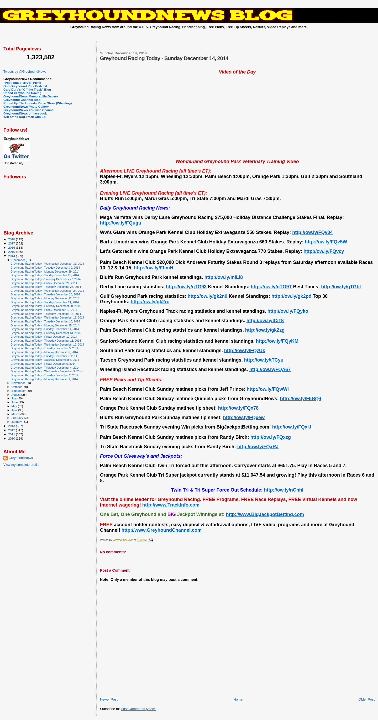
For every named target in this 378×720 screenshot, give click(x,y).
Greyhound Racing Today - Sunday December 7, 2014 (43, 356)
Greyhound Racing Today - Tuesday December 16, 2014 (45, 321)
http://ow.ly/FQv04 (312, 232)
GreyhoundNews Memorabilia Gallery (30, 96)
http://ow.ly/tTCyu (263, 360)
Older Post (367, 699)
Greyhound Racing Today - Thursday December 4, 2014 (44, 367)
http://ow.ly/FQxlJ (291, 427)
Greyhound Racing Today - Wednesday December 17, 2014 (47, 317)
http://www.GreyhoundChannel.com (162, 530)
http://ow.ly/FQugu (120, 223)
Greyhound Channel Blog (21, 99)
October (17, 386)
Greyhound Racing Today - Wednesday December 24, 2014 (47, 290)
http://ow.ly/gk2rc (150, 301)
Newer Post (109, 699)
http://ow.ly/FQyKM (277, 341)
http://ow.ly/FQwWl (268, 389)
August (17, 394)
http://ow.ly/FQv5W (326, 241)
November (19, 382)
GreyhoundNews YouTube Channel (28, 110)
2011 (12, 434)
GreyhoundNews (21, 458)
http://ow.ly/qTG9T (271, 286)
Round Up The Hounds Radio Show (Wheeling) (37, 103)
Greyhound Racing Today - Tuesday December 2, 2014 (44, 375)
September (19, 390)
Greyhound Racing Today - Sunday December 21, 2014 (44, 302)
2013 (12, 425)
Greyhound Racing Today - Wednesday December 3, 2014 (46, 371)
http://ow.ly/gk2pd (291, 296)
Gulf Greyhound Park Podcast (25, 86)
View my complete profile (21, 465)
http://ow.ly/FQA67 (270, 369)
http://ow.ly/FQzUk (244, 350)
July (15, 398)
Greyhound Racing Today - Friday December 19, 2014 (43, 309)
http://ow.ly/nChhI (283, 490)
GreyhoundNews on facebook (25, 113)
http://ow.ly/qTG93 (186, 286)
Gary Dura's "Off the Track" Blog (27, 89)
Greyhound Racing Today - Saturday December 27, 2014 (45, 279)
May (15, 406)
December (19, 260)
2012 (12, 430)
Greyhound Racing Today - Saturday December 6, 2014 (44, 359)
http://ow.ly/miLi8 (223, 277)
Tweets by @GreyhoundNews (24, 72)
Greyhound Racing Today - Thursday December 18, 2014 (45, 313)
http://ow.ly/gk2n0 (207, 296)
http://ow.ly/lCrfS (265, 320)
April (15, 410)
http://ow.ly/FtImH (153, 267)
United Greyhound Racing (22, 93)
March (16, 414)
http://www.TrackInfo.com (171, 505)
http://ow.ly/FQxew (244, 417)
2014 (12, 256)
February (18, 417)
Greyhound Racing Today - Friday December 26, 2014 (43, 283)
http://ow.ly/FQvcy (323, 251)
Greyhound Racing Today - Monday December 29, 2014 (44, 271)
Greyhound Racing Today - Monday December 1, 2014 (44, 379)
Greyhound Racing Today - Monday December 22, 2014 (44, 298)
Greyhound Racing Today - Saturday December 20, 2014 (45, 305)
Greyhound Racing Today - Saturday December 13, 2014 (45, 333)
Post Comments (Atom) (138, 709)
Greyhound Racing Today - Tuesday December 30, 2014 (45, 267)
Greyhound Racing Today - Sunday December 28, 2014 (44, 275)
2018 (12, 239)
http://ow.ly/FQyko (287, 311)
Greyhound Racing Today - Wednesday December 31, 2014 (47, 263)
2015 (12, 251)
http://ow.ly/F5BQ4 (300, 398)
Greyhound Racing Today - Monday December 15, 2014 (44, 325)
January (17, 421)
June (15, 402)
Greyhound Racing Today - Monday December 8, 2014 (44, 352)
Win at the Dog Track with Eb (24, 116)
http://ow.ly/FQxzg (270, 437)
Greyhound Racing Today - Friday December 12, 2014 (43, 336)
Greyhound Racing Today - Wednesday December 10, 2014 (47, 344)
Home (238, 699)
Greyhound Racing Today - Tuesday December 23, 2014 (45, 294)
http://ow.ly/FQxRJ (258, 446)
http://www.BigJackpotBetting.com (265, 514)
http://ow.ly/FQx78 (238, 408)
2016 (12, 247)
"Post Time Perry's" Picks (22, 82)
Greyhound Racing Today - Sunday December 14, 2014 (44, 329)
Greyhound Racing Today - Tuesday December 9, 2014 (44, 348)
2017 (12, 243)
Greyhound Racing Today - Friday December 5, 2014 (43, 363)
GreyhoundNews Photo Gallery (26, 106)
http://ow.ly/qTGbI (341, 286)
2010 (12, 438)
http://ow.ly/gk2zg (265, 330)
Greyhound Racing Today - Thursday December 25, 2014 (45, 286)
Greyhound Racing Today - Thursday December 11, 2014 (45, 340)
